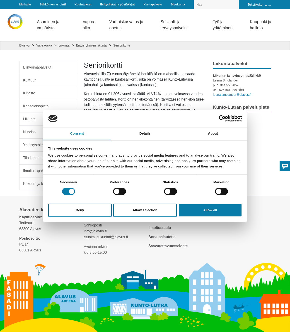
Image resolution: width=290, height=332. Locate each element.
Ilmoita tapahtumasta (40, 171)
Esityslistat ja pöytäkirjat (117, 4)
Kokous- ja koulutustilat (41, 184)
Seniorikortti (121, 45)
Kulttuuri (29, 80)
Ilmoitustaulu (159, 228)
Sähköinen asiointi (53, 4)
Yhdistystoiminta (36, 145)
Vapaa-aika (44, 45)
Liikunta (63, 45)
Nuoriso (29, 132)
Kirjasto (29, 93)
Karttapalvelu (152, 4)
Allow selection (145, 210)
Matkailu (25, 4)
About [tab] (213, 133)
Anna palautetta (162, 237)
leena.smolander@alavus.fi (232, 94)
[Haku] (236, 1)
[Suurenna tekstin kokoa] (266, 5)
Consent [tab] (77, 133)
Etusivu (24, 45)
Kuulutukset (83, 4)
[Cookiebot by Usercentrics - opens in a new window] (222, 118)
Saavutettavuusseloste (168, 246)
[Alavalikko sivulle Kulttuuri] (70, 80)
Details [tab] (145, 133)
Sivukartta (178, 4)
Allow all (210, 210)
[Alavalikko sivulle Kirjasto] (70, 93)
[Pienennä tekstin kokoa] (269, 5)
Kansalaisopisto (35, 106)
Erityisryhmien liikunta (91, 45)
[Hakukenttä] (216, 4)
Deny (80, 210)
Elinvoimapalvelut (37, 67)
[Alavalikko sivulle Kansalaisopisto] (70, 106)
